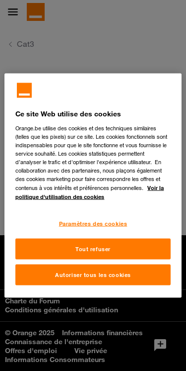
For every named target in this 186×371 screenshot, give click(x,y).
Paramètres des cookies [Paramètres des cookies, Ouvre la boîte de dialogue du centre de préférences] (93, 223)
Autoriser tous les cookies (93, 274)
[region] (92, 186)
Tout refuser (93, 249)
